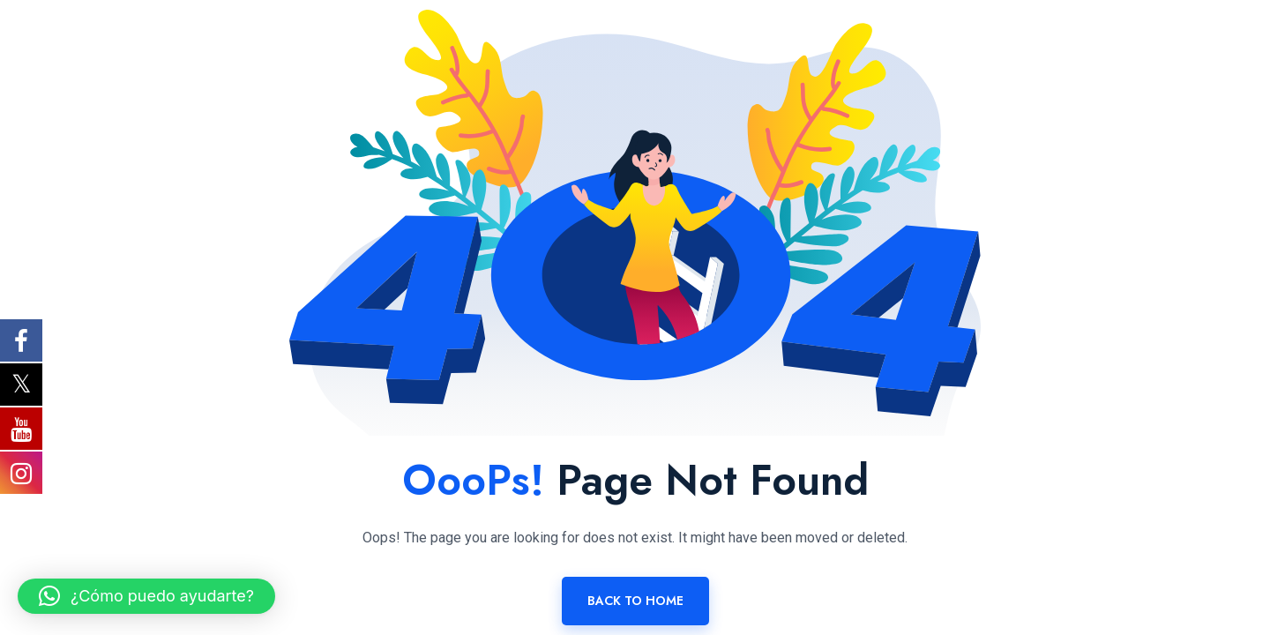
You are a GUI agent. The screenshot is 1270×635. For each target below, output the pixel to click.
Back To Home (635, 600)
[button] (146, 596)
